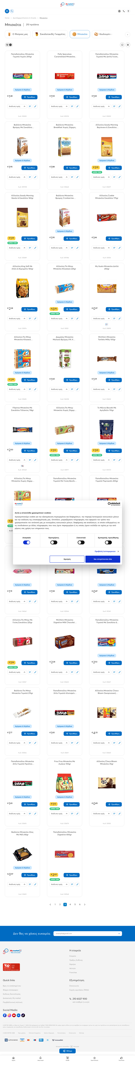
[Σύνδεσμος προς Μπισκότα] (80, 34)
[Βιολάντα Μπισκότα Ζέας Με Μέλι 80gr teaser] (22, 833)
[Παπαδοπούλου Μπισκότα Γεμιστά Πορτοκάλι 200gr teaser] (107, 479)
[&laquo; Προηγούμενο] (50, 904)
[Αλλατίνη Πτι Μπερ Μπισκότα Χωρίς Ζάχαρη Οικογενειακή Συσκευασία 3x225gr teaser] (22, 479)
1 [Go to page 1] (55, 904)
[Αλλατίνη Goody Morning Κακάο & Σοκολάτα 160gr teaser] (22, 196)
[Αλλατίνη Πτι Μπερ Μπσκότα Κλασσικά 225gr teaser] (64, 267)
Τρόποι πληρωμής (49, 1033)
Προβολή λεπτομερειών (105, 551)
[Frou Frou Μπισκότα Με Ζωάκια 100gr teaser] (64, 762)
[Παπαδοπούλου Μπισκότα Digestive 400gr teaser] (64, 833)
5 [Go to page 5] (75, 904)
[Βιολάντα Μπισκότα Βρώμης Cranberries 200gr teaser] (64, 196)
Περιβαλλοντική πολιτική (12, 1002)
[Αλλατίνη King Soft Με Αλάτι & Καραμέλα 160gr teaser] (22, 267)
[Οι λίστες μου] (30, 106)
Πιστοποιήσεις (61, 1033)
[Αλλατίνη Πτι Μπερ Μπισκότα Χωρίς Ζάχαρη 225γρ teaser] (64, 409)
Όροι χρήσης (21, 1033)
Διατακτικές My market (12, 998)
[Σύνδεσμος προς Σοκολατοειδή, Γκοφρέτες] (50, 34)
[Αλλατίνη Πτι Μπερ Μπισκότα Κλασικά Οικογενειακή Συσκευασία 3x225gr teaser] (22, 338)
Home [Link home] (7, 18)
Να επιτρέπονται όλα (103, 559)
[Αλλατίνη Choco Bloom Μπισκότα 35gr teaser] (107, 762)
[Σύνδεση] (119, 11)
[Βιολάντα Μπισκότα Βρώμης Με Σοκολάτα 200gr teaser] (22, 126)
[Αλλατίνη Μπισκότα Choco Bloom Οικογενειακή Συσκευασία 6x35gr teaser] (107, 691)
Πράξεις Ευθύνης (76, 960)
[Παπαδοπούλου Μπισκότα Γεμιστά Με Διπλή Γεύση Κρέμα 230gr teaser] (107, 55)
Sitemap (81, 1033)
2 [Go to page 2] (60, 904)
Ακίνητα (72, 968)
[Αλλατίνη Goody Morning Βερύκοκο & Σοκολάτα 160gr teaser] (107, 126)
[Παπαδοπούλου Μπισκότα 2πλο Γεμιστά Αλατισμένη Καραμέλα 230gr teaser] (64, 691)
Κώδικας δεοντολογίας (11, 994)
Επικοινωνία (74, 986)
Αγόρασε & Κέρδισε (22, 90)
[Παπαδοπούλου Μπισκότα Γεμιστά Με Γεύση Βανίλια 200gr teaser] (64, 479)
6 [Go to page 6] (79, 904)
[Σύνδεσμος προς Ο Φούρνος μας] (17, 34)
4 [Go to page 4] (70, 904)
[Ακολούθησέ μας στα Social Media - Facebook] (5, 1015)
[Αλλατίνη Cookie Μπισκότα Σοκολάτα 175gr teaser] (107, 196)
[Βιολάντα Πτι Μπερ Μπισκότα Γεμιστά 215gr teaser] (22, 691)
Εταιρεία (72, 956)
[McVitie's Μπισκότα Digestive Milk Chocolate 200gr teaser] (64, 621)
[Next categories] (127, 34)
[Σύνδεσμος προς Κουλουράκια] (103, 34)
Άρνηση (67, 559)
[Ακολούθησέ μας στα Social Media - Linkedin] (18, 1015)
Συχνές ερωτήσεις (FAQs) (79, 990)
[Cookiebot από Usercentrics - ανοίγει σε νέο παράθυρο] (109, 504)
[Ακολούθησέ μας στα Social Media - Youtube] (14, 1015)
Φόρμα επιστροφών (10, 990)
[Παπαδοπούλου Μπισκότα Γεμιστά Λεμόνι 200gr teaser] (22, 55)
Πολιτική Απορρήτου (35, 1033)
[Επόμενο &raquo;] (84, 904)
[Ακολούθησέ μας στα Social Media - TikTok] (23, 1015)
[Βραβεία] (11, 967)
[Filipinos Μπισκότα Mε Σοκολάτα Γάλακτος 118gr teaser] (22, 409)
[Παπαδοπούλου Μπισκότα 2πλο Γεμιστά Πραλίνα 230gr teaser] (22, 762)
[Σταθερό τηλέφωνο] (124, 11)
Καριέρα (72, 964)
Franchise (73, 972)
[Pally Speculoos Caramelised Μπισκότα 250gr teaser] (64, 55)
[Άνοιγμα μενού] (7, 11)
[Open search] (12, 11)
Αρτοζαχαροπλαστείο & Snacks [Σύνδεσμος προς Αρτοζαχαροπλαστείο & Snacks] (24, 18)
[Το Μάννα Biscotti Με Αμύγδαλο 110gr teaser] (107, 409)
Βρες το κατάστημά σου (12, 986)
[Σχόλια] (35, 106)
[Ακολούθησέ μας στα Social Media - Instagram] (9, 1015)
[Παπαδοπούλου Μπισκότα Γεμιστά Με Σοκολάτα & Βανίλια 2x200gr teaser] (107, 621)
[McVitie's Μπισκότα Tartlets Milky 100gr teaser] (107, 338)
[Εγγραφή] (119, 933)
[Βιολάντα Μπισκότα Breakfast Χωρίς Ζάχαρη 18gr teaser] (64, 126)
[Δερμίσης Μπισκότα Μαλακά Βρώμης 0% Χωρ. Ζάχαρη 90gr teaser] (64, 338)
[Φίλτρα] (9, 45)
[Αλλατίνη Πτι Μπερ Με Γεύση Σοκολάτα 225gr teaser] (22, 621)
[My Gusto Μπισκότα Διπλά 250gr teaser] (107, 267)
